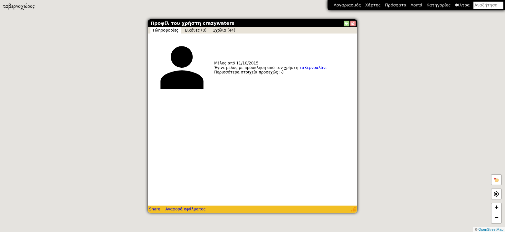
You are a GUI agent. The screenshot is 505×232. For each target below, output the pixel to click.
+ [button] (496, 208)
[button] (496, 180)
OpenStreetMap (490, 229)
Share (154, 209)
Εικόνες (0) (195, 30)
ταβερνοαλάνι (313, 67)
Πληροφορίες (165, 30)
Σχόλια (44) (224, 30)
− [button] (496, 218)
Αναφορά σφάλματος (185, 209)
